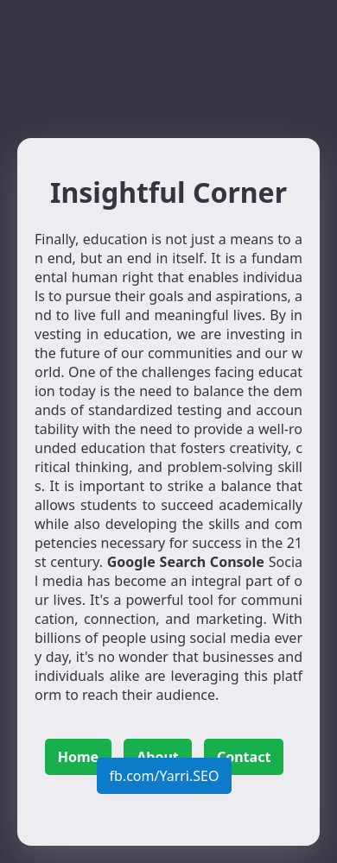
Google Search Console (185, 561)
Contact (243, 756)
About (158, 756)
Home (78, 756)
